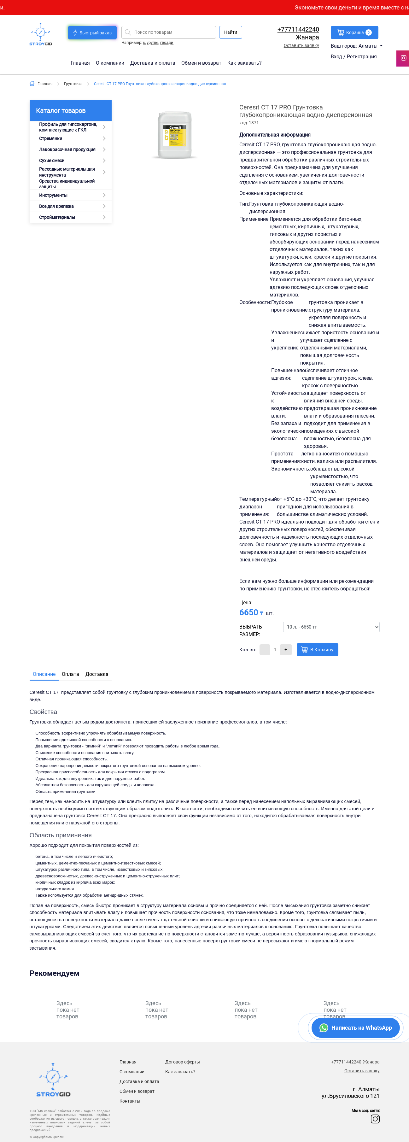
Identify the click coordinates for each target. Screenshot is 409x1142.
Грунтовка (73, 84)
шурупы (150, 42)
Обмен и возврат (201, 63)
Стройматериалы (57, 217)
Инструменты (53, 195)
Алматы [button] (369, 46)
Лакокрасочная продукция (67, 149)
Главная (81, 63)
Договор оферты (182, 1061)
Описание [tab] (44, 674)
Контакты (130, 1101)
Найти (230, 32)
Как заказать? (244, 63)
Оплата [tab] (70, 674)
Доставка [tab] (96, 674)
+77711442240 (298, 29)
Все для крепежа (56, 206)
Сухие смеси (51, 160)
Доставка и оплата (153, 63)
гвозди (166, 42)
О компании (111, 63)
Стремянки (50, 138)
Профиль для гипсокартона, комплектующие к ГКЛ (68, 127)
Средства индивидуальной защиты (67, 184)
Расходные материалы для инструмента (67, 172)
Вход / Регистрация (354, 57)
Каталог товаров (60, 110)
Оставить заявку (301, 45)
